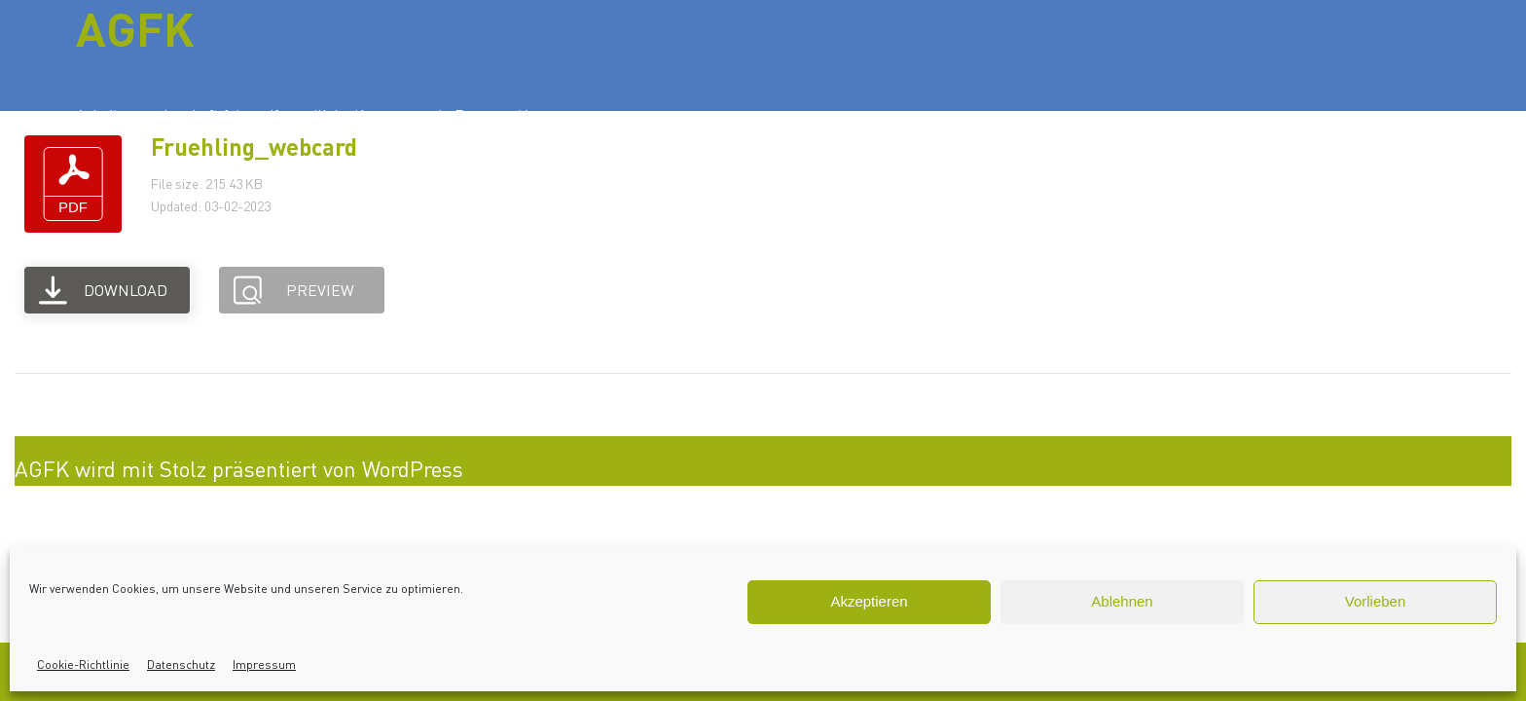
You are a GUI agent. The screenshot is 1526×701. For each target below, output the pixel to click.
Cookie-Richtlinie (83, 664)
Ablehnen (1121, 601)
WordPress (412, 468)
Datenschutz (181, 664)
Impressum (264, 664)
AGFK (135, 28)
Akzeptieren (868, 601)
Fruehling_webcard (254, 146)
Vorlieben (1375, 601)
